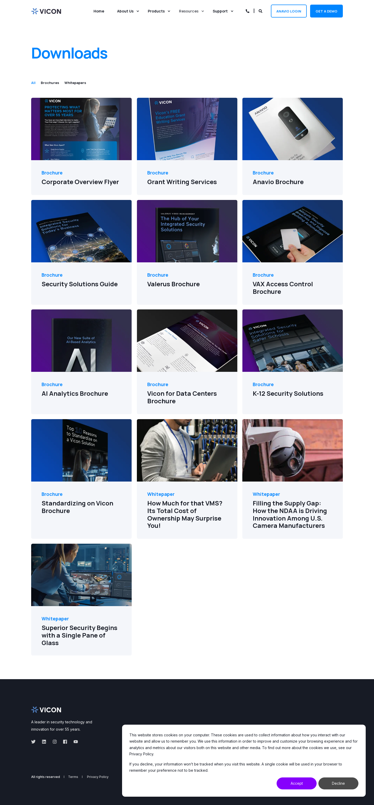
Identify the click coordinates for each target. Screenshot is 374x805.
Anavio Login (288, 11)
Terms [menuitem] (73, 776)
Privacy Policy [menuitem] (98, 776)
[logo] (46, 709)
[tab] (36, 82)
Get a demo (326, 11)
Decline (338, 783)
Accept (297, 783)
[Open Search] (261, 10)
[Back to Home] (46, 11)
